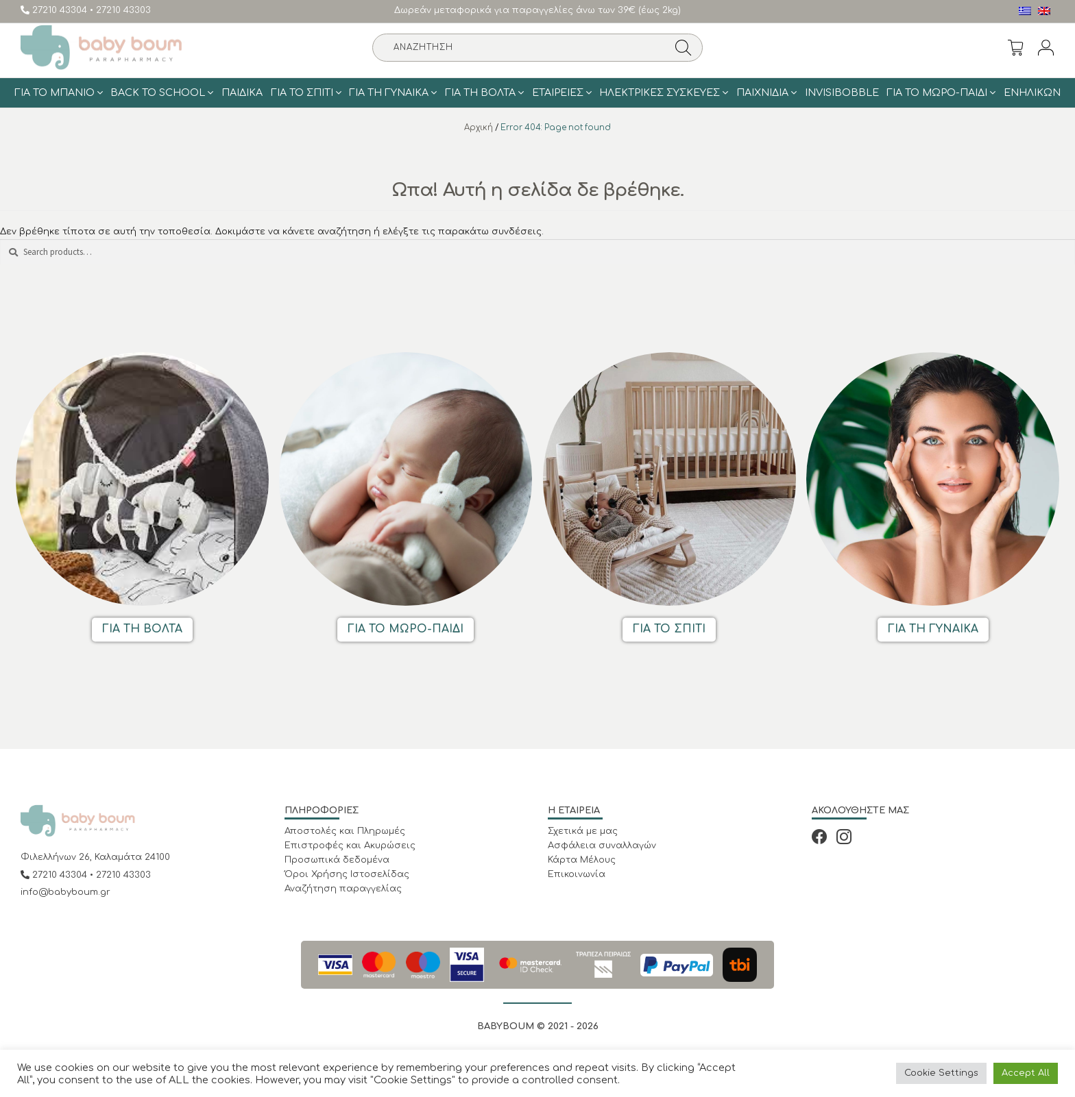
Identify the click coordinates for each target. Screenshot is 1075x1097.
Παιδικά (242, 92)
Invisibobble (842, 92)
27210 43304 (55, 10)
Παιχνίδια (762, 92)
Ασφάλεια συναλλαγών (602, 845)
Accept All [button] (1026, 1073)
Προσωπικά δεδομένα (337, 860)
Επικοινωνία (576, 874)
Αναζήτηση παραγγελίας (343, 888)
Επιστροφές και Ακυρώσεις (350, 845)
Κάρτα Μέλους (582, 860)
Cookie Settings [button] (941, 1073)
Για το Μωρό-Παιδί (936, 92)
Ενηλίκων (1032, 92)
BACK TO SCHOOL (157, 92)
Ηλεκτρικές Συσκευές (659, 92)
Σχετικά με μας (583, 831)
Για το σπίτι (302, 92)
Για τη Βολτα (480, 92)
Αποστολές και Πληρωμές (345, 831)
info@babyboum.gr (65, 892)
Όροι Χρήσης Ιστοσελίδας (347, 874)
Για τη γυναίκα (388, 92)
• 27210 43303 (120, 10)
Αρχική (478, 127)
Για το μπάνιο (54, 92)
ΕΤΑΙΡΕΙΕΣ (557, 92)
